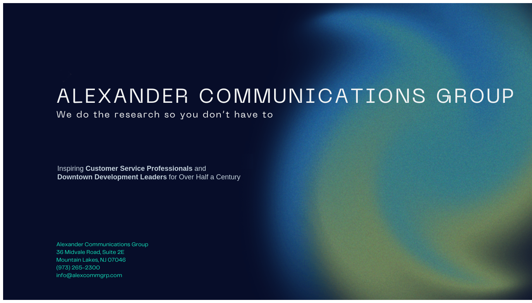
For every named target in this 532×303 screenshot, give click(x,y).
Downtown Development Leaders (112, 177)
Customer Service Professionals (139, 168)
